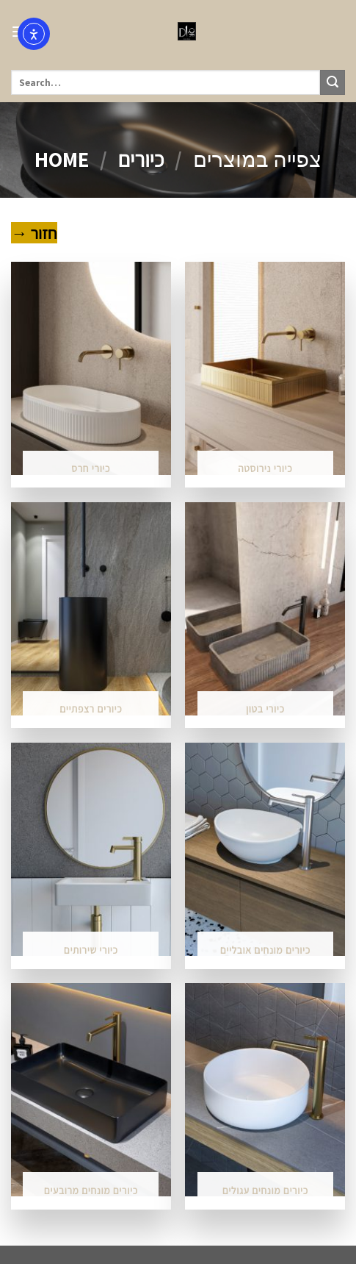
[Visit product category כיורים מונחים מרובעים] (91, 1096)
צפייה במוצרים (257, 159)
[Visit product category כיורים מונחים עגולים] (265, 1096)
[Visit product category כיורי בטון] (265, 615)
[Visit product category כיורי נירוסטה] (265, 375)
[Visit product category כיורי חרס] (91, 375)
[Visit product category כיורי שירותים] (91, 856)
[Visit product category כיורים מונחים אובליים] (265, 856)
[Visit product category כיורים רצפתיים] (91, 615)
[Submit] (332, 82)
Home (61, 159)
